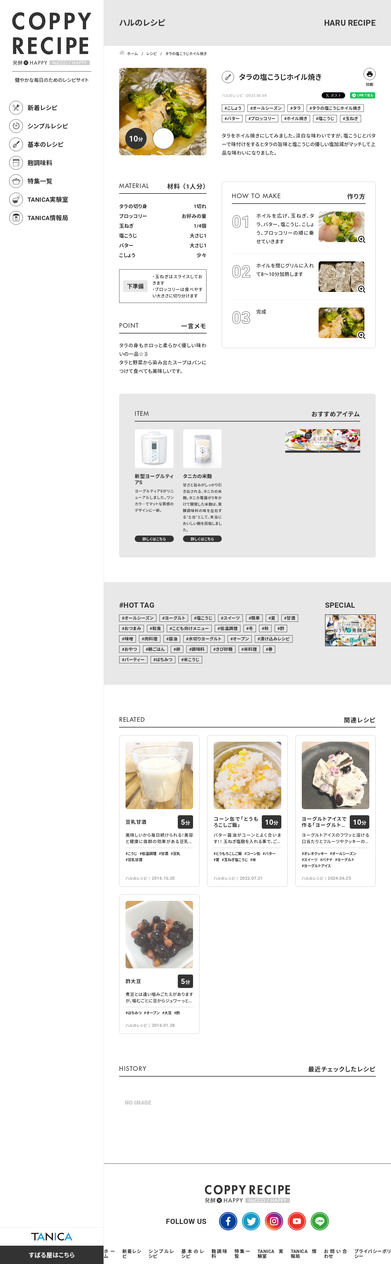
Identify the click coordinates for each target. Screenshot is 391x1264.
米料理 (250, 649)
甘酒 (291, 618)
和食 (156, 628)
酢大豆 (133, 981)
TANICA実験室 (47, 199)
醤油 (173, 639)
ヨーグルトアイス (317, 866)
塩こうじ (326, 118)
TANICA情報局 (47, 218)
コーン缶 (254, 853)
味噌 (128, 639)
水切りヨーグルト (204, 639)
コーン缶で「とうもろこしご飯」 (236, 822)
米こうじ (191, 659)
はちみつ (164, 659)
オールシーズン (267, 108)
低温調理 (229, 628)
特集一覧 (40, 181)
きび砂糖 (224, 649)
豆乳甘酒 (136, 822)
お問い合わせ (335, 1253)
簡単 (255, 618)
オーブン (241, 639)
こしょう (234, 108)
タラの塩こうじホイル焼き (336, 108)
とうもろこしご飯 (229, 853)
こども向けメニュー (190, 628)
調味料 (198, 649)
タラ (297, 108)
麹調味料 (40, 163)
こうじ (132, 853)
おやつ (130, 649)
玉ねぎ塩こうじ (236, 859)
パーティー (134, 659)
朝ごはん (156, 649)
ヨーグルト (175, 618)
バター (233, 118)
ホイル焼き (297, 118)
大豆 (168, 1013)
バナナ (327, 859)
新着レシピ (42, 108)
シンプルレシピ (47, 126)
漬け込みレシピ (275, 639)
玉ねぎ (351, 118)
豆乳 (176, 853)
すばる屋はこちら (52, 1255)
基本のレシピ (45, 144)
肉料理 (151, 639)
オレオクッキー (315, 853)
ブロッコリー (263, 118)
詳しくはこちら (154, 538)
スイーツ (232, 618)
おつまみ (132, 628)
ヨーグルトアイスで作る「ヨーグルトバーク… (324, 822)
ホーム (109, 1253)
